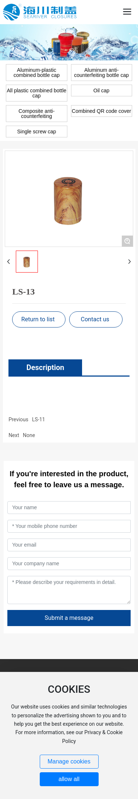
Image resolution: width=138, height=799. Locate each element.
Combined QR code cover (101, 111)
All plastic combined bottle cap (36, 93)
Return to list (38, 319)
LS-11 (38, 419)
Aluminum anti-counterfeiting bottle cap (101, 72)
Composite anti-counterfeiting (36, 113)
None (29, 435)
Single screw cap (36, 131)
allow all (69, 779)
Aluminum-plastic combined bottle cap (37, 72)
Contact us (95, 319)
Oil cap (101, 90)
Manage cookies (69, 761)
